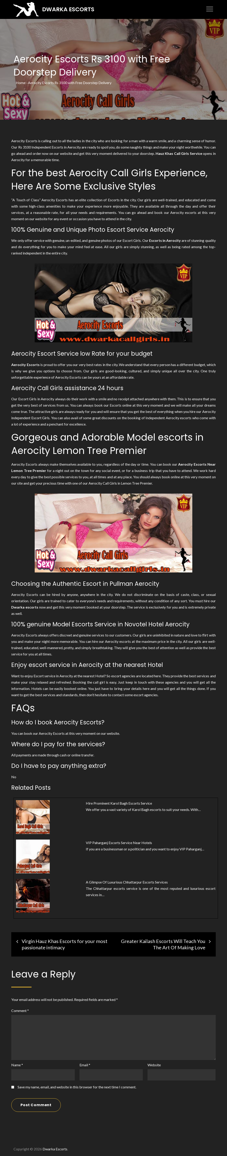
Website (154, 1064)
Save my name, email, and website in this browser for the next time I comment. (77, 1086)
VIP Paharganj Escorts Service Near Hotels (119, 842)
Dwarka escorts (24, 606)
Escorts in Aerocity (165, 240)
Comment (20, 1009)
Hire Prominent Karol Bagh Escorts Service (119, 802)
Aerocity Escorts (25, 364)
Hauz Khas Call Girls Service (179, 153)
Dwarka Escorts (69, 9)
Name (17, 1064)
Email (84, 1064)
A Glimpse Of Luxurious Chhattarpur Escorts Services (127, 881)
